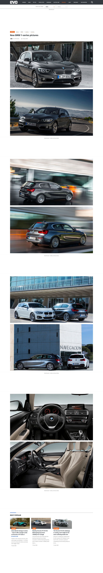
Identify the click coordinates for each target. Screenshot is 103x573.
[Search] (92, 2)
